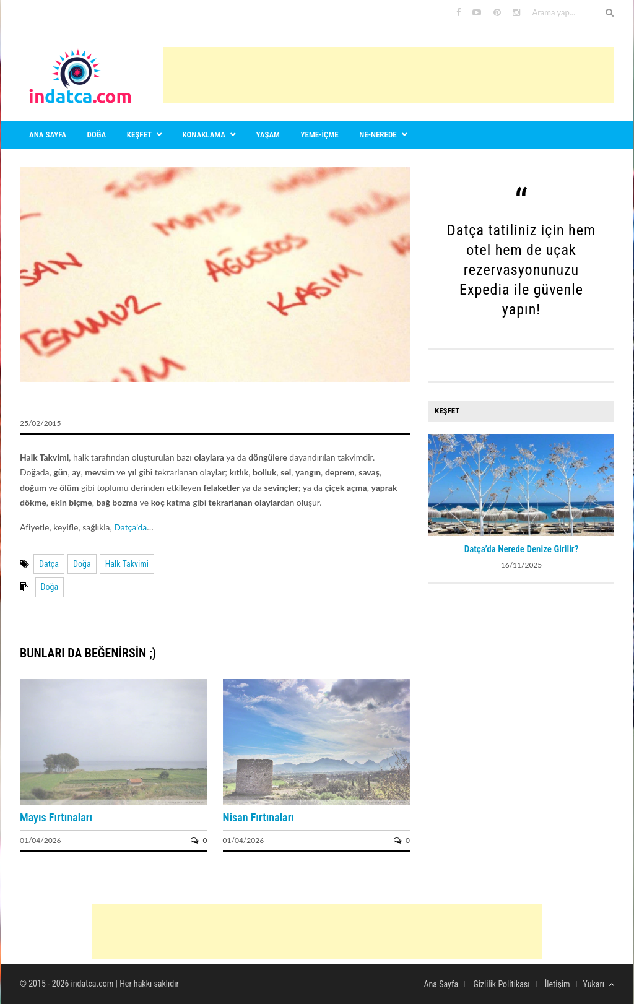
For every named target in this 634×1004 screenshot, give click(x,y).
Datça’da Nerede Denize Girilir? (521, 549)
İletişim (557, 984)
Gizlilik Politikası (501, 984)
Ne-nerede (377, 134)
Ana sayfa (47, 134)
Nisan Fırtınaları (258, 817)
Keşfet (139, 134)
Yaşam (268, 134)
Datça (49, 564)
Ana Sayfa (440, 984)
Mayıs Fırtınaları (56, 817)
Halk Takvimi (127, 564)
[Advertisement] (388, 75)
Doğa (96, 134)
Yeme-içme (320, 134)
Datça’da (130, 527)
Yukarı (598, 984)
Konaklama (204, 134)
